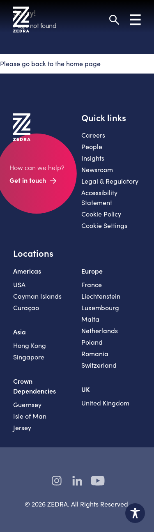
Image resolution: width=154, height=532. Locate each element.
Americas (27, 270)
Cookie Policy (101, 214)
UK (85, 389)
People (91, 146)
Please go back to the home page (50, 63)
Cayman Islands (37, 296)
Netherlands (99, 330)
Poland (92, 342)
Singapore (28, 356)
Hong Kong (29, 345)
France (91, 284)
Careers (93, 135)
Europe (92, 270)
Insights (92, 158)
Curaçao (26, 307)
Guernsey (27, 404)
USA (19, 284)
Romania (94, 353)
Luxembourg (100, 307)
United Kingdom (105, 402)
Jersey (22, 427)
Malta (90, 319)
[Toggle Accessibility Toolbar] (135, 513)
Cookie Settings (104, 225)
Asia (19, 331)
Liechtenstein (100, 296)
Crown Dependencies (34, 385)
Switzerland (99, 365)
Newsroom (97, 169)
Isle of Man (29, 416)
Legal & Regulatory (109, 181)
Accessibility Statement (99, 197)
